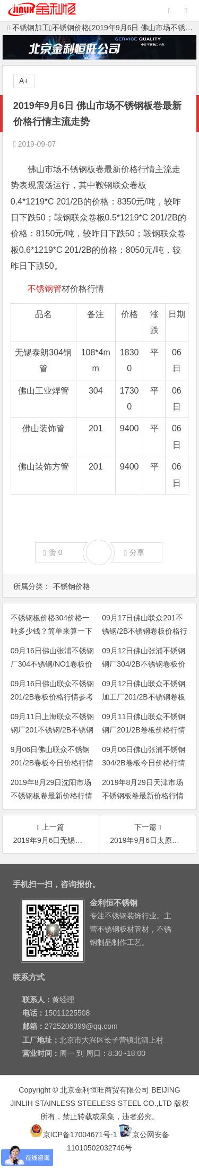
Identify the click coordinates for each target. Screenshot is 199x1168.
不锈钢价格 (70, 27)
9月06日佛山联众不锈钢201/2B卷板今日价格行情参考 (52, 762)
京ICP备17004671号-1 (73, 1134)
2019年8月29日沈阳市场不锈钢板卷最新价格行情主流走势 (51, 795)
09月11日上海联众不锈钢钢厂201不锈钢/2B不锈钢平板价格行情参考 (52, 729)
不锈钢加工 (28, 27)
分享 (134, 552)
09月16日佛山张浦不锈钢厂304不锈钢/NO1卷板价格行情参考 (52, 663)
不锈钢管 (45, 288)
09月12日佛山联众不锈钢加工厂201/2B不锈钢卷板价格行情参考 (143, 696)
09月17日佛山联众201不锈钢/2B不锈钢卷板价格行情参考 (144, 631)
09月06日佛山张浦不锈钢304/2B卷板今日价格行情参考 (143, 762)
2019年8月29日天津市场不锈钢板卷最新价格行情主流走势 (143, 795)
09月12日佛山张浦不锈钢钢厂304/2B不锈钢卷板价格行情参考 (143, 663)
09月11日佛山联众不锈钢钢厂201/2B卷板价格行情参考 (143, 729)
